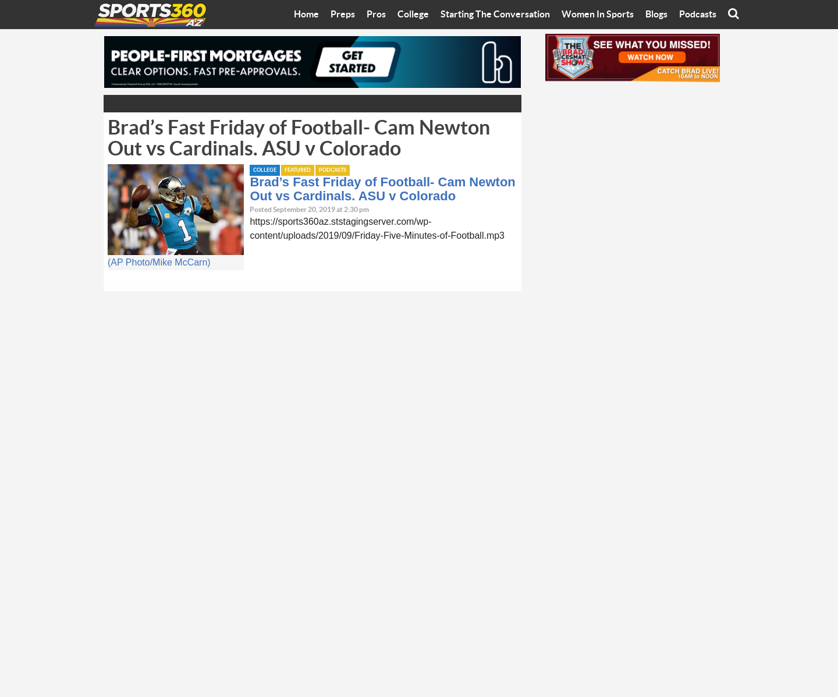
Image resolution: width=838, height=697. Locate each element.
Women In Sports (598, 14)
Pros (376, 14)
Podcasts (697, 14)
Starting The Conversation (495, 14)
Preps (343, 14)
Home (306, 14)
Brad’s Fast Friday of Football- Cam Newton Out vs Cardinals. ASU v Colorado (382, 189)
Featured (298, 170)
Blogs (656, 14)
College (413, 14)
